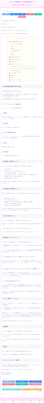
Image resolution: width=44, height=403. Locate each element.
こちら (24, 319)
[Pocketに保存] (25, 14)
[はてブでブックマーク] (18, 14)
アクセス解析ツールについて (16, 71)
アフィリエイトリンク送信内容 (16, 41)
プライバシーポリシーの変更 (16, 78)
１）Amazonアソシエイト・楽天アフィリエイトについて (21, 64)
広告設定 (13, 248)
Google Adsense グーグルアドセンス (25, 283)
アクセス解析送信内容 (15, 48)
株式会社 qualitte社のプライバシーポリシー (30, 314)
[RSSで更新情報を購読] (32, 388)
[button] (38, 14)
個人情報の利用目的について (16, 55)
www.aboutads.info (30, 248)
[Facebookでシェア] (12, 14)
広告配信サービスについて (15, 62)
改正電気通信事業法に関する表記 (17, 39)
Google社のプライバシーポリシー (13, 314)
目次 (20, 36)
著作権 (12, 76)
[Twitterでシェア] (5, 14)
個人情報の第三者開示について (16, 57)
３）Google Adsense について (16, 69)
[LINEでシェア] (32, 14)
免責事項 (12, 73)
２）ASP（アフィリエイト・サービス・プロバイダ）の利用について (23, 66)
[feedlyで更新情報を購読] (12, 388)
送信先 (12, 43)
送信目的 (12, 52)
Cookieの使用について (15, 59)
